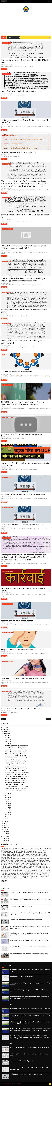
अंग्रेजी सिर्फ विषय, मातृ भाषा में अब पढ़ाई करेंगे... (15, 828)
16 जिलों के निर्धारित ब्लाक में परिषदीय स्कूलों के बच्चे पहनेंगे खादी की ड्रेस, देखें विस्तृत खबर (30, 944)
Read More (4, 71)
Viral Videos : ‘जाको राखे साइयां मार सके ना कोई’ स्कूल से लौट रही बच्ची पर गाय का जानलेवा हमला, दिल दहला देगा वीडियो (25, 263)
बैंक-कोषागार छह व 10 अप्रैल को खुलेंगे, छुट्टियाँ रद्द (21, 951)
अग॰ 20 (7, 781)
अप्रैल (5, 873)
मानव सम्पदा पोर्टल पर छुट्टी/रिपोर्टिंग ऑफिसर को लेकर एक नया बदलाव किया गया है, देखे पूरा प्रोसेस (30, 1029)
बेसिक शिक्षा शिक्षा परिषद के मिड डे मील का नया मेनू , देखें (19, 161)
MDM (4, 377)
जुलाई (5, 866)
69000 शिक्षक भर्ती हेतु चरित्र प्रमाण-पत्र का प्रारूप (21, 1022)
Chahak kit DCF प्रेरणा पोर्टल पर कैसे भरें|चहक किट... (16, 817)
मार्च (5, 875)
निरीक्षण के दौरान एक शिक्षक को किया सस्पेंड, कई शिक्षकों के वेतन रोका (24, 558)
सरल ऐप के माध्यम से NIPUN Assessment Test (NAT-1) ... (18, 801)
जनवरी (5, 879)
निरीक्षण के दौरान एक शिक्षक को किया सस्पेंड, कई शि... (16, 821)
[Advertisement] (26, 23)
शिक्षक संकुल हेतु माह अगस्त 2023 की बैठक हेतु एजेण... (17, 791)
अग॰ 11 (7, 845)
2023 (4, 775)
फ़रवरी (5, 877)
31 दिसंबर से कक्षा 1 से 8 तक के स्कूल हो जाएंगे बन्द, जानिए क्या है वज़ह (26, 965)
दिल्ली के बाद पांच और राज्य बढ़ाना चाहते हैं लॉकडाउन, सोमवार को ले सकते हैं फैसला (29, 999)
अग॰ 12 (7, 843)
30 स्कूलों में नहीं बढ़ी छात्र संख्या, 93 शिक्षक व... (15, 830)
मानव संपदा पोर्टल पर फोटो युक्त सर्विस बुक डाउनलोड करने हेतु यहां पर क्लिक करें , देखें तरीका (29, 1036)
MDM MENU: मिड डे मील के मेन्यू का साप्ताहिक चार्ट (17, 396)
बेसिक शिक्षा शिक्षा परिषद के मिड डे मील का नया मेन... (16, 797)
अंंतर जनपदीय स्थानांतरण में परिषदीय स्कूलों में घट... (16, 836)
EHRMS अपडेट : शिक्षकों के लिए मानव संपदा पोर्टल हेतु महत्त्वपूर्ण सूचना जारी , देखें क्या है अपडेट (30, 1015)
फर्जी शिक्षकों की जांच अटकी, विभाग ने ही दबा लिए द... (16, 826)
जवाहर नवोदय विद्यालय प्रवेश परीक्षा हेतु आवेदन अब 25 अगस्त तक (22, 95)
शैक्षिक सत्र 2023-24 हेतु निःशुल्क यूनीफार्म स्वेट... (15, 799)
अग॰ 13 (7, 840)
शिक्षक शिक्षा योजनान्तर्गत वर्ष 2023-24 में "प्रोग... (15, 824)
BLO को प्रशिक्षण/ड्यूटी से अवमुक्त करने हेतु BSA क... (16, 834)
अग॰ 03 (7, 862)
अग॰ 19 (7, 783)
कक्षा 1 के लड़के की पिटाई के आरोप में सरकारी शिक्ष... (16, 819)
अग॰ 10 (7, 847)
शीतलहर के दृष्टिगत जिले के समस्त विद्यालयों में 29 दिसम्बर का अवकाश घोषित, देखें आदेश (29, 985)
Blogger (19, 1129)
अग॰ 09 (7, 849)
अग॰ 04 (7, 859)
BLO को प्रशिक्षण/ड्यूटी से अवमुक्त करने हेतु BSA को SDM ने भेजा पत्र (23, 754)
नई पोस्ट (3, 764)
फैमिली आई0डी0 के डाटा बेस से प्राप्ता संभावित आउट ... (16, 809)
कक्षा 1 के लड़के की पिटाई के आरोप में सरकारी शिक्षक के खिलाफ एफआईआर (25, 526)
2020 (4, 886)
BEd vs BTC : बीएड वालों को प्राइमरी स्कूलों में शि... (16, 813)
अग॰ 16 (7, 789)
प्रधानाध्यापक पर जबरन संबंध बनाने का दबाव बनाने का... (17, 832)
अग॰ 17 (7, 787)
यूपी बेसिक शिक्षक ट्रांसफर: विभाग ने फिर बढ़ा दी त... (16, 795)
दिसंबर (5, 777)
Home (3, 38)
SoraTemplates (8, 1129)
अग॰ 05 (7, 857)
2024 (4, 773)
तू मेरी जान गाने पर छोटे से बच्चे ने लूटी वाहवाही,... (15, 815)
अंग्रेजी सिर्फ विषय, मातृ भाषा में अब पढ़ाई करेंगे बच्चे (17, 660)
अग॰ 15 (7, 838)
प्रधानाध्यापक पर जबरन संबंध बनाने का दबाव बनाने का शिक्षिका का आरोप (24, 722)
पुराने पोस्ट (48, 764)
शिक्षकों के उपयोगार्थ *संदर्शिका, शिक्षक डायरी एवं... (16, 805)
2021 (4, 884)
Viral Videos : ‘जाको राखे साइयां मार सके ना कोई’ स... (17, 803)
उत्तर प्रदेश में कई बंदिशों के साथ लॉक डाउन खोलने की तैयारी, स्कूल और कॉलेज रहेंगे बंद (29, 938)
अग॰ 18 (7, 785)
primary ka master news (8, 243)
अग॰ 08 (7, 851)
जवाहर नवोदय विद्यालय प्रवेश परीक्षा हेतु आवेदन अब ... (16, 793)
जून (5, 868)
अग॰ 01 (7, 864)
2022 (4, 882)
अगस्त (5, 779)
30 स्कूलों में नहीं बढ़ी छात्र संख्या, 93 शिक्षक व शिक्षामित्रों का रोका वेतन (23, 691)
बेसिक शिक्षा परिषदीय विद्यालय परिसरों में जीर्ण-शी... (16, 807)
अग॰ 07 (7, 853)
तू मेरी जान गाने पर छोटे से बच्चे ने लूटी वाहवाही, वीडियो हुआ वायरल (22, 463)
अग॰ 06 (7, 855)
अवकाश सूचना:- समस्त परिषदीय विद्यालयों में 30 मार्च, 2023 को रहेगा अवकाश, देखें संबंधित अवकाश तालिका (29, 1114)
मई (5, 871)
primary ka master (6, 43)
